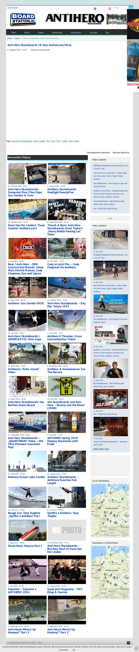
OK (73, 650)
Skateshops (57, 32)
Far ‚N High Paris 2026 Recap (105, 209)
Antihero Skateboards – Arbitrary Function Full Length (62, 480)
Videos (41, 32)
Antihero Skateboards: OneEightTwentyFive (62, 190)
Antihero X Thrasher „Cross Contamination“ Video (64, 337)
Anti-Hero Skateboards (22, 141)
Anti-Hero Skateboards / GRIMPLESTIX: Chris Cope (24, 337)
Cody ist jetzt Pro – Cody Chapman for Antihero (63, 265)
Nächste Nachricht (121, 152)
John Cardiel (39, 141)
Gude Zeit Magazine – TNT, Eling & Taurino (64, 590)
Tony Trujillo (74, 141)
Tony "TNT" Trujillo (59, 141)
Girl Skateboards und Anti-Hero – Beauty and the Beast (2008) (66, 405)
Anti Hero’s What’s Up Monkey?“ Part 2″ (61, 630)
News (27, 32)
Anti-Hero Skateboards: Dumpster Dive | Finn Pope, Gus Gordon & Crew (25, 192)
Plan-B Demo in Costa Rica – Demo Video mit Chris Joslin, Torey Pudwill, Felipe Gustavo (110, 176)
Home (9, 38)
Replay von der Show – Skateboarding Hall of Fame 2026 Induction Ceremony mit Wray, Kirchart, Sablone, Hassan (110, 194)
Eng (107, 32)
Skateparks (76, 32)
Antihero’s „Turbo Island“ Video (23, 370)
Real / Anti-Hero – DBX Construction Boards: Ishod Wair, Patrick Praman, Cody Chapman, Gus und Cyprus (25, 268)
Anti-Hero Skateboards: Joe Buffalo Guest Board (26, 403)
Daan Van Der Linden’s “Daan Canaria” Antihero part (26, 226)
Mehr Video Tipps (101, 449)
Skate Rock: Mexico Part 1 (25, 546)
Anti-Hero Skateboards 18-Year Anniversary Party (39, 45)
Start (13, 32)
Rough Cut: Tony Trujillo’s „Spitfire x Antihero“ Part (24, 514)
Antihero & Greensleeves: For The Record (66, 370)
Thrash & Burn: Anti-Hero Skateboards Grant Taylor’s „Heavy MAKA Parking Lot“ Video (65, 229)
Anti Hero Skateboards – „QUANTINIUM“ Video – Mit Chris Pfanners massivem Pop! (25, 442)
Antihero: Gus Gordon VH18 (26, 303)
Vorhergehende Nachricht (98, 152)
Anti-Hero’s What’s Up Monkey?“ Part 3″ (22, 630)
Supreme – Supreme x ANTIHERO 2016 (22, 590)
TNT (48, 141)
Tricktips (93, 32)
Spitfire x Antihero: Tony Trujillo (62, 514)
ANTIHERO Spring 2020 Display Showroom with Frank (62, 441)
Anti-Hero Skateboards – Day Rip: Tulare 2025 (66, 304)
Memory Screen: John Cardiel (26, 477)
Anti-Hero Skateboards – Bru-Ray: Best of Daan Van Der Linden (64, 549)
